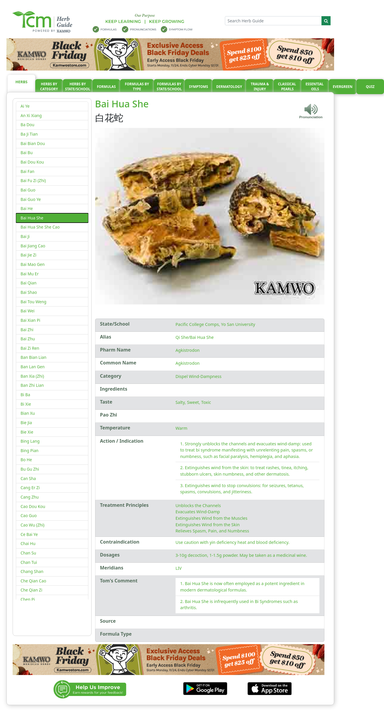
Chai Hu (28, 543)
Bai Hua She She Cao (40, 227)
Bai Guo (28, 190)
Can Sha (28, 478)
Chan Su (28, 553)
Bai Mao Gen (33, 264)
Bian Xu (28, 413)
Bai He (27, 208)
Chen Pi (28, 599)
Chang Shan (32, 571)
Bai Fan (27, 171)
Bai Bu (27, 152)
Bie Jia (26, 422)
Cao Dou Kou (33, 506)
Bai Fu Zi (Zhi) (33, 180)
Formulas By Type (137, 86)
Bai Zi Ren (30, 348)
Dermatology (229, 86)
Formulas (106, 86)
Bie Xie (27, 432)
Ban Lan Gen (33, 366)
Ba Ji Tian (29, 134)
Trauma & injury (260, 86)
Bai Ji (25, 236)
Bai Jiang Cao (33, 246)
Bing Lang (30, 441)
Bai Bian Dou (33, 143)
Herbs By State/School (77, 86)
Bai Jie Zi (28, 255)
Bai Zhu (28, 338)
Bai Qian (28, 283)
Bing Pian (29, 450)
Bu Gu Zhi (30, 469)
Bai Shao (29, 292)
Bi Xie (26, 404)
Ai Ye (25, 106)
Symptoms (198, 86)
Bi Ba (25, 394)
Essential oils (315, 86)
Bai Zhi (27, 329)
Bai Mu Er (30, 273)
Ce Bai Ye (29, 534)
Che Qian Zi (31, 590)
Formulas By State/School (169, 86)
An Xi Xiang (31, 115)
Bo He (26, 459)
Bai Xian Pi (30, 320)
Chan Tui (29, 562)
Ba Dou (27, 124)
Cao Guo (29, 515)
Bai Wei (28, 311)
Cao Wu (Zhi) (32, 525)
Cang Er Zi (30, 487)
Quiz (370, 86)
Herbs (22, 81)
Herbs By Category (49, 86)
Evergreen (343, 86)
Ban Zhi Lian (32, 385)
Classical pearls (287, 86)
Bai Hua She (32, 218)
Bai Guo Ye (31, 199)
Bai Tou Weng (33, 301)
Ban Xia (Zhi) (32, 376)
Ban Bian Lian (33, 357)
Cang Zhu (30, 497)
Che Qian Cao (33, 581)
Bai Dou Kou (32, 162)
